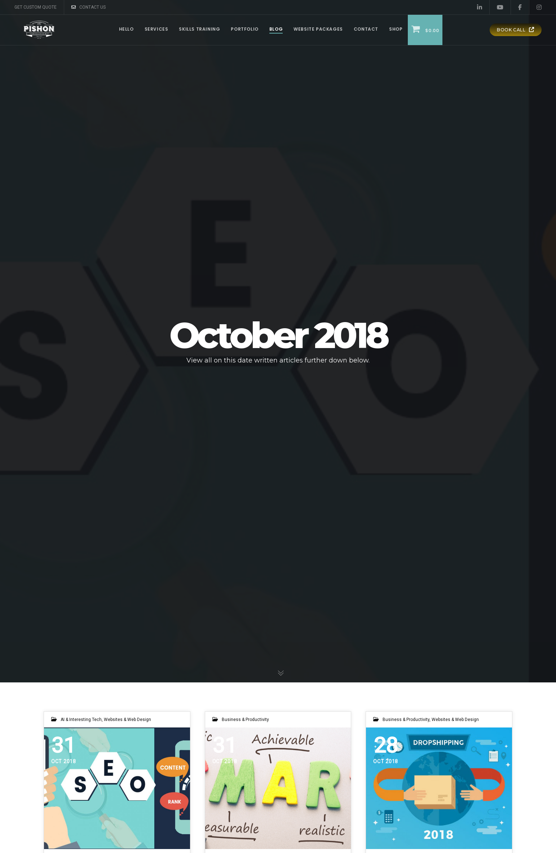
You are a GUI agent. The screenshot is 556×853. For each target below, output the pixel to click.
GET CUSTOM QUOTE (35, 7)
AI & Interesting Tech (81, 719)
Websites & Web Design (127, 719)
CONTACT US (88, 7)
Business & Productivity (245, 719)
